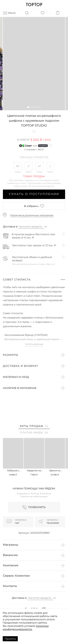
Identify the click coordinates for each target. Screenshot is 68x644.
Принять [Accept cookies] (10, 638)
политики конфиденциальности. (26, 627)
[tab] (34, 426)
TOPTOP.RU (34, 4)
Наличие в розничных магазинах (31, 215)
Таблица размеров (34, 157)
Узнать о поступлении (34, 194)
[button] (28, 107)
